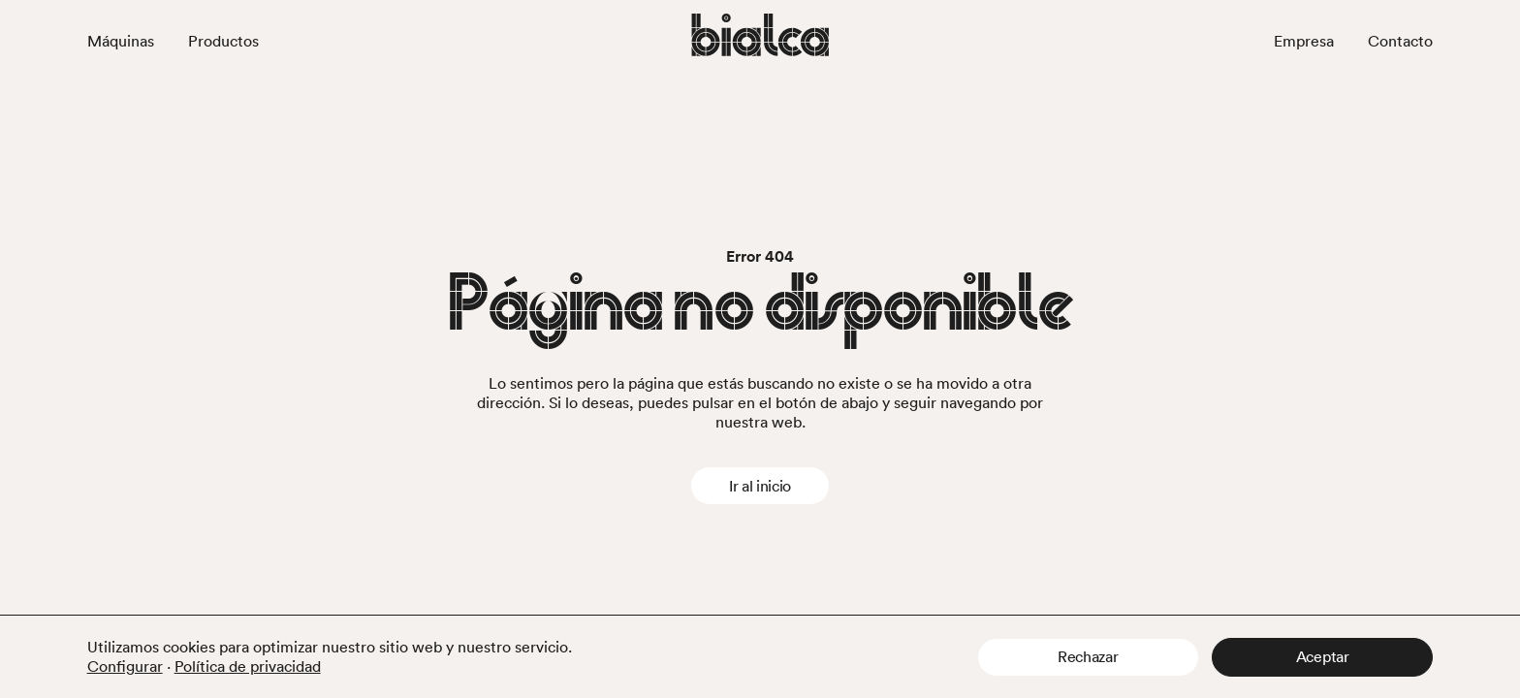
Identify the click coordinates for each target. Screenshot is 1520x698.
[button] (1087, 657)
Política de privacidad (247, 666)
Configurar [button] (125, 666)
